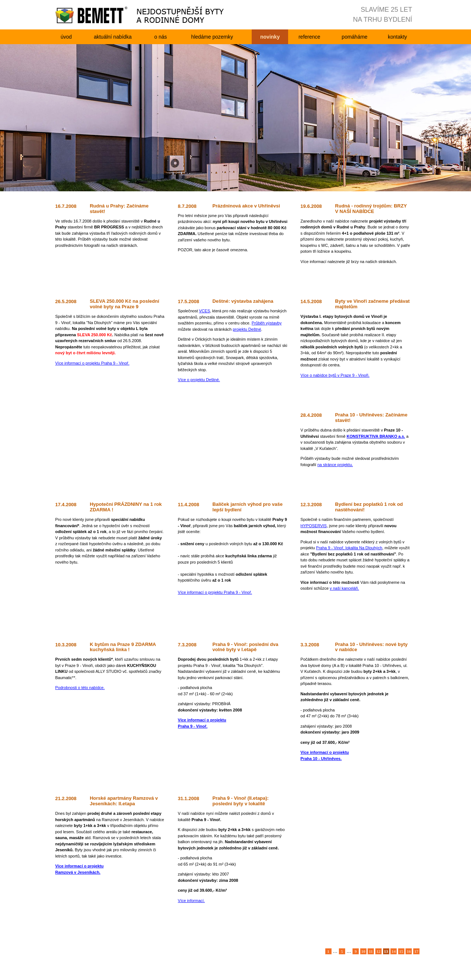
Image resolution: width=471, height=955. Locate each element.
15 (401, 951)
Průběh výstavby (266, 323)
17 (416, 951)
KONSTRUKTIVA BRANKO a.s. (376, 436)
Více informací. (191, 900)
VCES (204, 311)
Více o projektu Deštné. (199, 379)
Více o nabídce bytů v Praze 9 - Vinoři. (335, 375)
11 (371, 951)
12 (378, 951)
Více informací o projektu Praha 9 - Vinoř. (92, 363)
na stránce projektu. (335, 464)
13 (386, 951)
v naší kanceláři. (344, 588)
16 (409, 951)
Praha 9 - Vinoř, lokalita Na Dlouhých (349, 548)
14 (394, 951)
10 (363, 951)
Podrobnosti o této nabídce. (80, 687)
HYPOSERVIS (314, 525)
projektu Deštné (247, 329)
